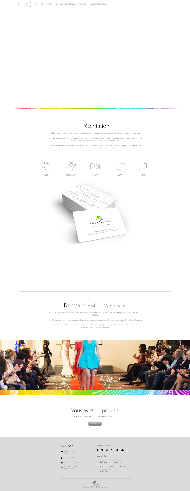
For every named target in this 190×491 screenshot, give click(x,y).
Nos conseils (82, 4)
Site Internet (103, 462)
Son (144, 175)
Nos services (58, 4)
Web (46, 175)
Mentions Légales (101, 487)
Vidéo (119, 175)
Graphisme (70, 175)
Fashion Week (103, 471)
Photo (95, 175)
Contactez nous (95, 423)
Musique (122, 466)
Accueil (48, 4)
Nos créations (70, 4)
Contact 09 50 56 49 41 (99, 4)
